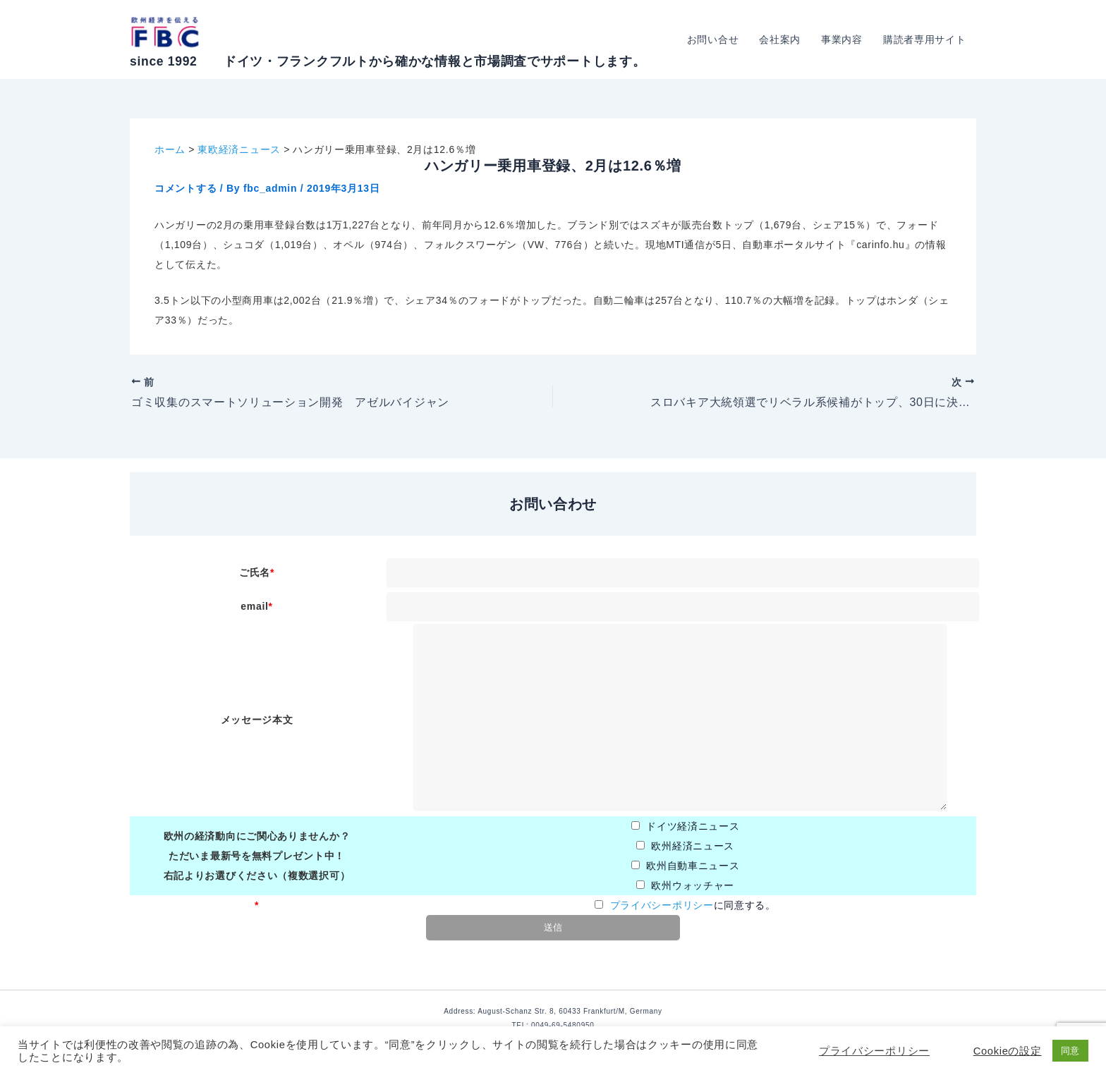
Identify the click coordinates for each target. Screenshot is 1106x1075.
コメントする (185, 188)
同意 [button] (1070, 1050)
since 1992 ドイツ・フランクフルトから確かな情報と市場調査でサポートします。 (387, 61)
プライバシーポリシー (662, 905)
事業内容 (843, 39)
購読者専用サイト (924, 39)
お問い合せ (715, 39)
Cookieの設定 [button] (1007, 1051)
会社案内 (782, 39)
